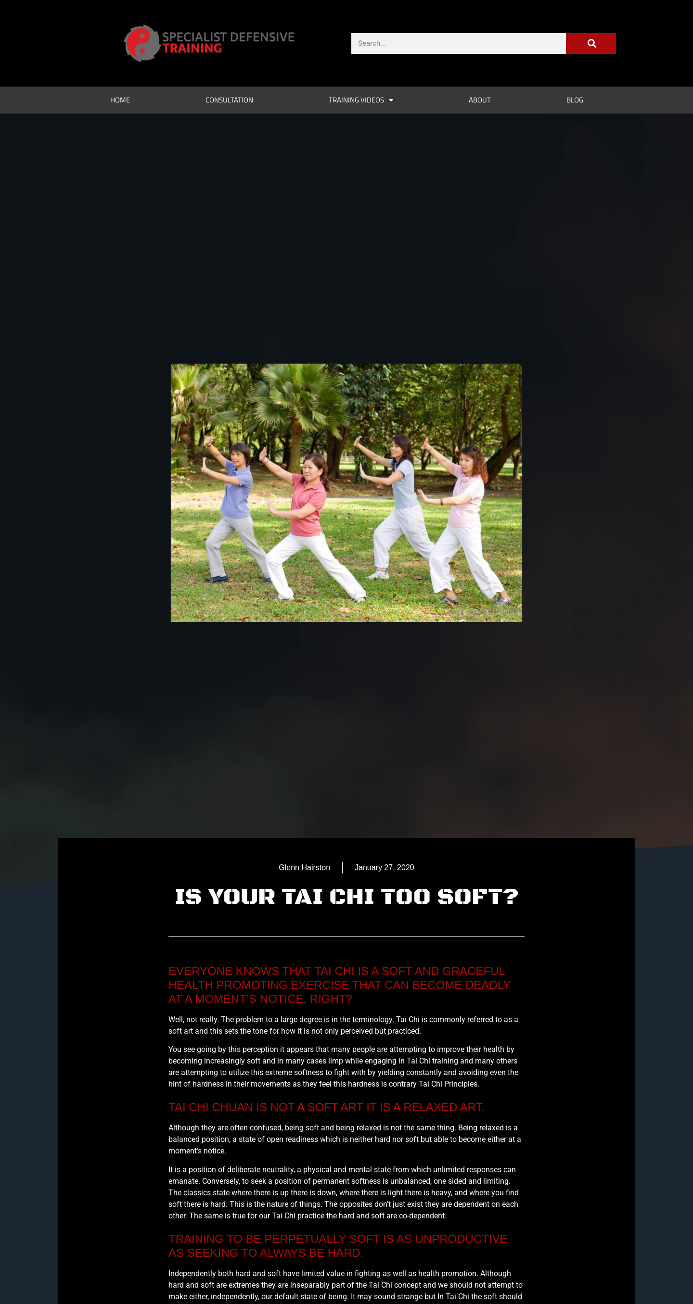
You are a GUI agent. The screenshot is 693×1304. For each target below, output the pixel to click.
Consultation (229, 99)
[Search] (591, 43)
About (480, 99)
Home (120, 99)
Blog (574, 99)
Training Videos (361, 100)
